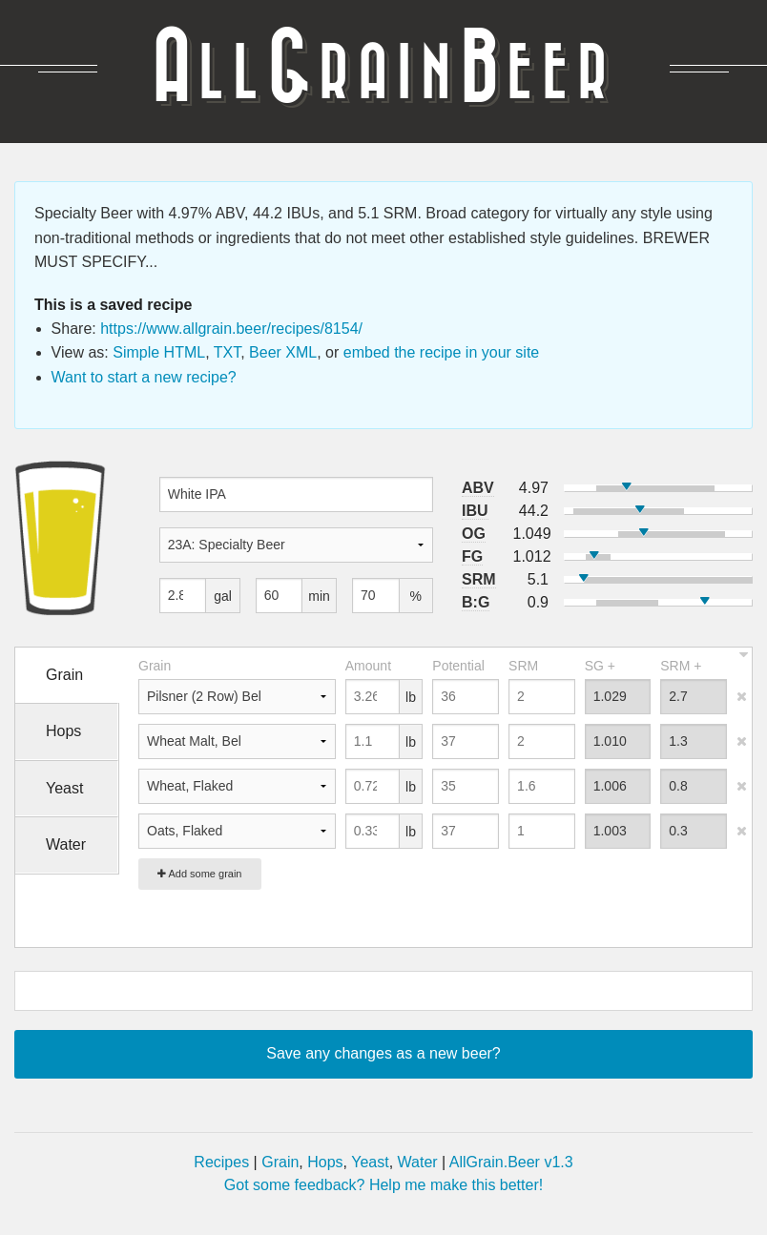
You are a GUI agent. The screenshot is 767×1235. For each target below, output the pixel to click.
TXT (227, 352)
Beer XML (283, 352)
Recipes (221, 1162)
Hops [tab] (63, 731)
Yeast (369, 1162)
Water (418, 1162)
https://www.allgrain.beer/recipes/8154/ (231, 328)
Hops (324, 1162)
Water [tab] (66, 844)
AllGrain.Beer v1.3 (511, 1162)
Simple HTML (159, 352)
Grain (280, 1162)
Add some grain (199, 873)
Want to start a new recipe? (144, 377)
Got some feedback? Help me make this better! (383, 1185)
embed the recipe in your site (441, 352)
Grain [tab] (64, 675)
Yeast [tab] (64, 788)
